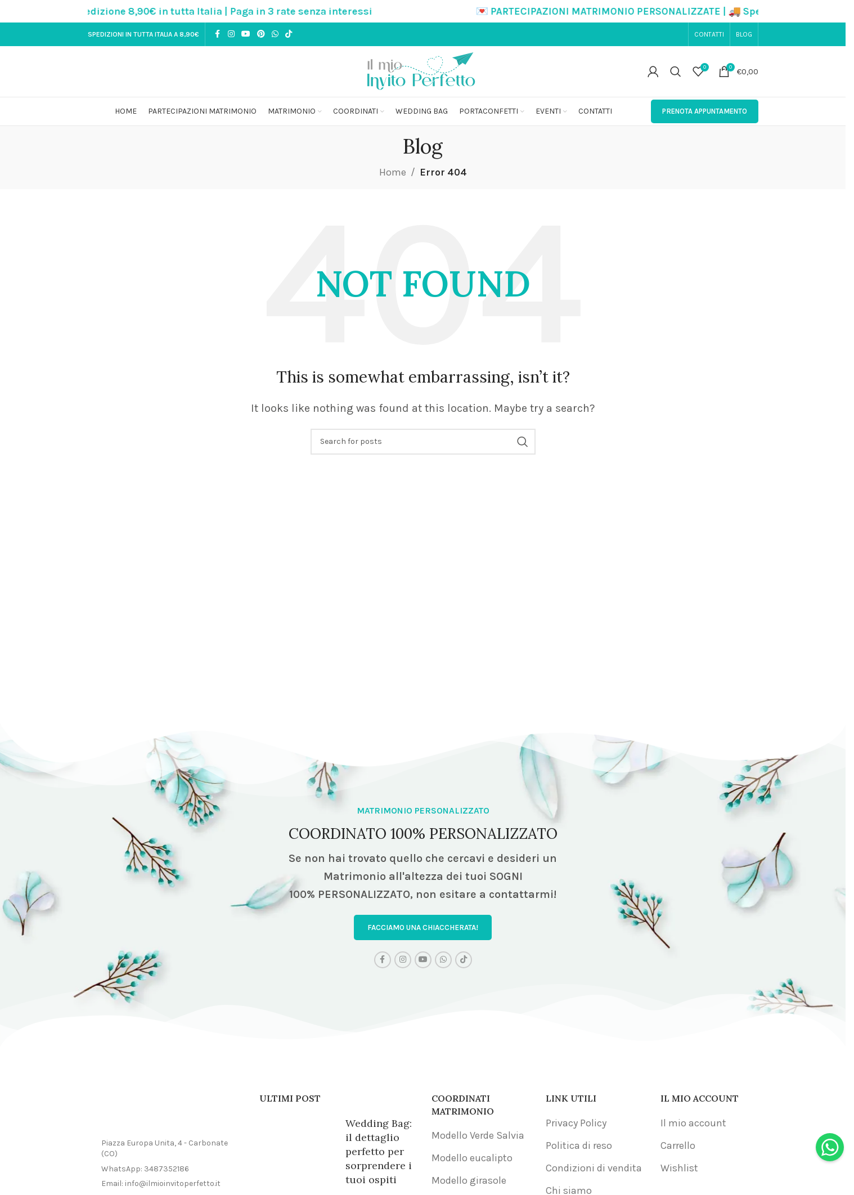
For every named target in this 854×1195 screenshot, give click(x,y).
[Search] (675, 71)
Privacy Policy (576, 1124)
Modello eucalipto (472, 1159)
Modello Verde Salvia (478, 1137)
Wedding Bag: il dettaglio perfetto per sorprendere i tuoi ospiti (378, 1153)
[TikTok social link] (288, 34)
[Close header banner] (831, 11)
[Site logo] (423, 70)
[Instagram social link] (231, 34)
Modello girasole (469, 1182)
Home (392, 172)
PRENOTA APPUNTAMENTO (704, 111)
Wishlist (679, 1169)
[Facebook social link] (217, 34)
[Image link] (165, 1112)
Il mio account (693, 1124)
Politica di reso (579, 1147)
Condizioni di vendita (594, 1169)
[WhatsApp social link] (275, 34)
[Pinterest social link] (261, 34)
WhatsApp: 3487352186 (145, 1170)
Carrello (677, 1147)
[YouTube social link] (246, 34)
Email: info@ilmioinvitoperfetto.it (161, 1185)
